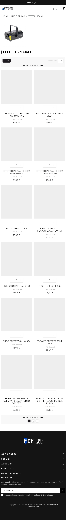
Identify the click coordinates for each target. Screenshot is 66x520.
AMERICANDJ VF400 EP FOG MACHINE (16, 114)
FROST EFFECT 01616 (16, 228)
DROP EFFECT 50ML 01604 (16, 341)
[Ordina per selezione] (60, 61)
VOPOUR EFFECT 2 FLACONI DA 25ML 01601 (49, 229)
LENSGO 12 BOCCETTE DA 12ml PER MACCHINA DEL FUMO (49, 401)
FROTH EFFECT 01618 (50, 286)
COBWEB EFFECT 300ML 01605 (49, 342)
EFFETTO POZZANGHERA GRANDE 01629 (49, 172)
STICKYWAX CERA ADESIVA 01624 (49, 114)
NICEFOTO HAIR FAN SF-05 (16, 286)
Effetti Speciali (16, 119)
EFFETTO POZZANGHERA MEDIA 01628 (16, 172)
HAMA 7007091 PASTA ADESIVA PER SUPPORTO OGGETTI (16, 401)
